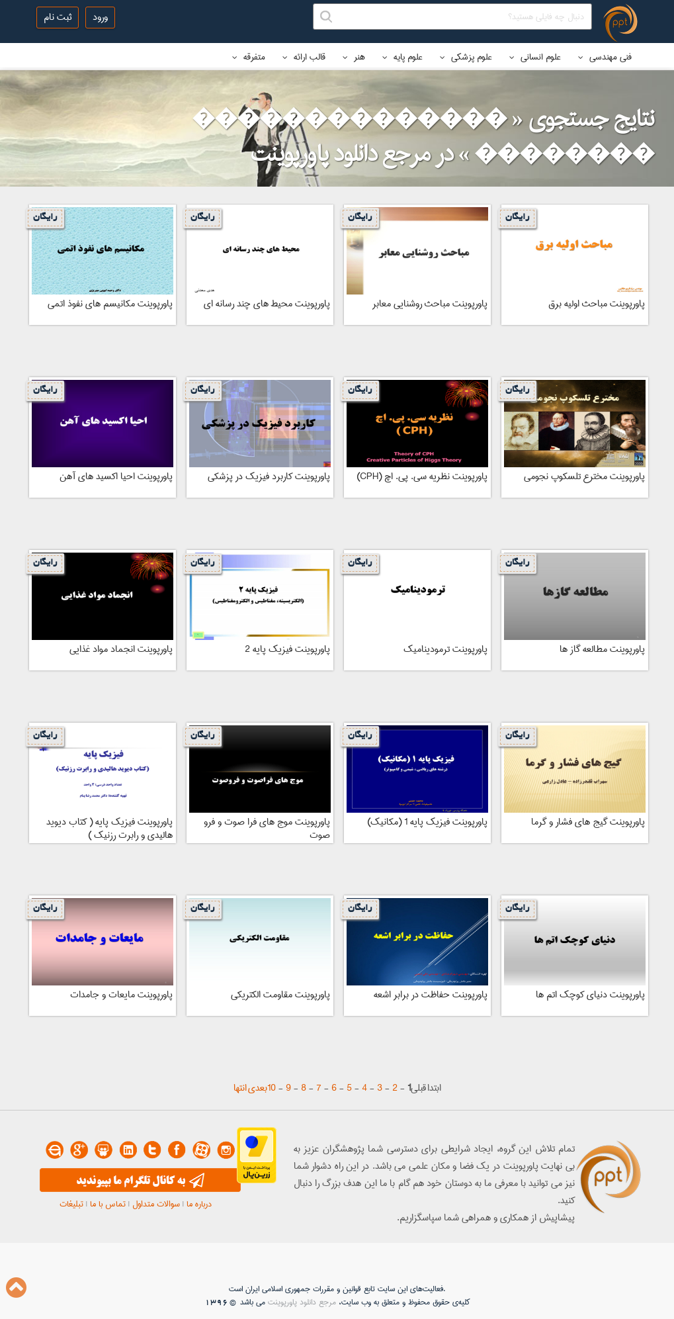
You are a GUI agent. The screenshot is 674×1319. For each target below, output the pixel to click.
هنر (354, 57)
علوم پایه (402, 57)
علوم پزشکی (466, 57)
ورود (100, 17)
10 (271, 1088)
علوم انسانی (535, 57)
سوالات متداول (156, 1204)
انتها (240, 1088)
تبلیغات (71, 1204)
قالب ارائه (303, 57)
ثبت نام (57, 17)
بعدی (257, 1088)
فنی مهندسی (605, 57)
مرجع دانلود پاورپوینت (302, 1302)
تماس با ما (108, 1204)
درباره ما (199, 1204)
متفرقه (248, 57)
